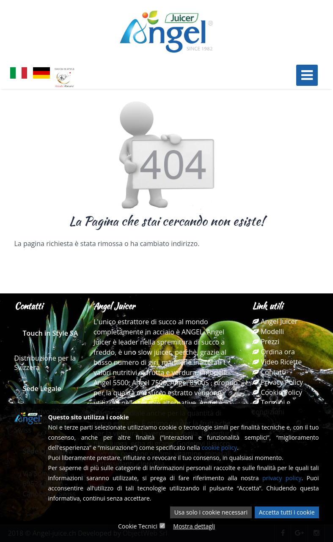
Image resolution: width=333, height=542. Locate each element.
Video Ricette (277, 362)
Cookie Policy (277, 392)
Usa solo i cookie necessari (211, 512)
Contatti (269, 372)
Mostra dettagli (194, 526)
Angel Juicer (274, 321)
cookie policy (219, 447)
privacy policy (282, 478)
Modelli (268, 331)
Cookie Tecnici (137, 526)
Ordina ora (273, 351)
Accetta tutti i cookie (287, 512)
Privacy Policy (277, 382)
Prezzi (265, 341)
